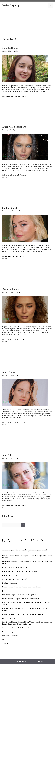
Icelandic (5, 587)
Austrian (20, 552)
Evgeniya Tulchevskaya (14, 126)
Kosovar (24, 595)
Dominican (18, 567)
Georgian (5, 579)
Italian (38, 587)
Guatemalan (24, 579)
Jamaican (5, 591)
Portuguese (30, 614)
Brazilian (44, 556)
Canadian (14, 562)
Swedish (19, 624)
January (4, 540)
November (12, 542)
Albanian (18, 550)
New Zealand (28, 608)
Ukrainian (23, 175)
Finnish (10, 575)
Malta (20, 602)
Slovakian (21, 622)
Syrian (30, 624)
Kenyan (13, 595)
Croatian (40, 562)
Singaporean (12, 624)
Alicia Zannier (9, 372)
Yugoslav (5, 643)
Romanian (5, 618)
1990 (5, 341)
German (12, 579)
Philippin (19, 614)
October (5, 542)
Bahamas (5, 556)
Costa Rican (48, 562)
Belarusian (18, 556)
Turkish (24, 628)
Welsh (4, 640)
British (6, 256)
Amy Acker (7, 455)
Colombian (33, 562)
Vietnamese (14, 636)
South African (29, 622)
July (33, 540)
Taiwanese (5, 628)
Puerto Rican (39, 614)
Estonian (34, 571)
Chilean (20, 562)
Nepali (12, 608)
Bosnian (37, 556)
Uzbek (20, 632)
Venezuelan (6, 636)
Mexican (33, 602)
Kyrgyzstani (32, 595)
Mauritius (26, 602)
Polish (24, 614)
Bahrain (11, 556)
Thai (19, 628)
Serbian (14, 622)
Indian (11, 587)
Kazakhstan (6, 595)
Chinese (26, 562)
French (16, 575)
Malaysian (14, 602)
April (21, 540)
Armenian (5, 552)
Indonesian (17, 587)
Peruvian (12, 614)
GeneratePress (38, 661)
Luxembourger (34, 599)
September (44, 540)
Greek (17, 579)
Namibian (5, 608)
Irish (29, 587)
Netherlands (19, 608)
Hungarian (13, 583)
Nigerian (44, 608)
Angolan (38, 550)
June (29, 540)
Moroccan (47, 602)
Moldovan (40, 602)
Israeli (33, 587)
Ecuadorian (6, 571)
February (11, 540)
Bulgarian (5, 558)
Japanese (12, 591)
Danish (4, 567)
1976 (5, 508)
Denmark (11, 567)
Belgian (25, 556)
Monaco (5, 604)
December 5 (22, 96)
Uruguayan (13, 632)
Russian (22, 339)
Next (12, 516)
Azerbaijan (27, 552)
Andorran (31, 550)
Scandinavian (6, 622)
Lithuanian (25, 599)
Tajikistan (13, 628)
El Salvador (21, 571)
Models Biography (10, 5)
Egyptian (13, 571)
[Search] (23, 525)
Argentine (45, 550)
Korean (19, 595)
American (7, 96)
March (17, 540)
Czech (9, 563)
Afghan (11, 550)
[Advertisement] (27, 22)
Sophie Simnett (10, 207)
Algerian (24, 550)
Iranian (24, 587)
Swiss (25, 624)
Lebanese (11, 599)
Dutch (25, 567)
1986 (5, 424)
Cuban (4, 563)
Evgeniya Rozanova (12, 289)
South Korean (39, 622)
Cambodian (6, 562)
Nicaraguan (37, 608)
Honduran (5, 583)
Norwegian (5, 610)
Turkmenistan (32, 628)
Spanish (46, 622)
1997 (5, 258)
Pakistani (5, 614)
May (25, 540)
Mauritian (23, 422)
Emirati (27, 571)
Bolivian (31, 556)
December (14, 96)
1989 (5, 177)
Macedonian (6, 602)
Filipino (4, 575)
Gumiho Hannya (10, 48)
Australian (13, 552)
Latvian (4, 599)
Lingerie (17, 599)
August (37, 540)
